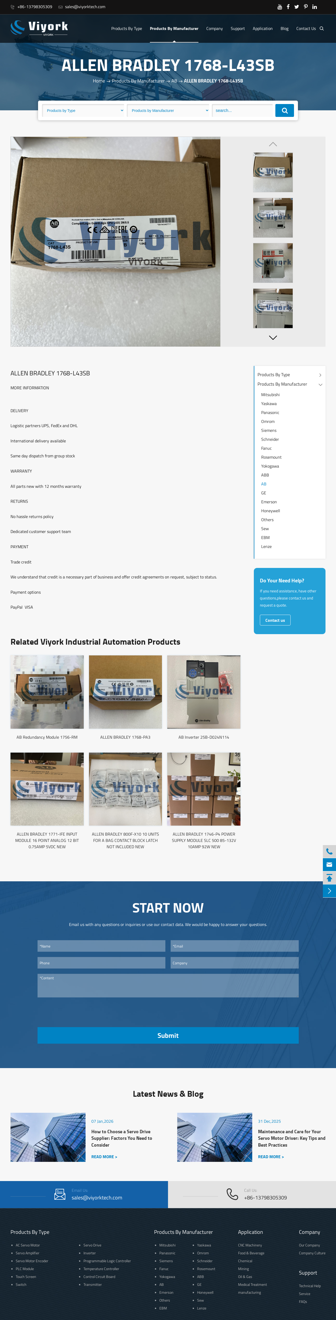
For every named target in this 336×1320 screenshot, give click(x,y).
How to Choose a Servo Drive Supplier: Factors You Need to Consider (121, 1138)
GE (263, 493)
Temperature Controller (101, 1268)
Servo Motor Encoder (32, 1261)
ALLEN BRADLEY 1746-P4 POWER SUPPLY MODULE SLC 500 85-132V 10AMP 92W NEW (204, 840)
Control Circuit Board (99, 1276)
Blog (284, 28)
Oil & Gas (245, 1276)
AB (174, 81)
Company (214, 28)
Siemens (268, 430)
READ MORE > (104, 1156)
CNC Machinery (250, 1245)
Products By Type (126, 28)
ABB (265, 475)
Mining (243, 1268)
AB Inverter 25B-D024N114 (203, 737)
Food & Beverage (251, 1253)
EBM (265, 537)
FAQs (303, 1301)
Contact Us (306, 28)
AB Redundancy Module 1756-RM (47, 737)
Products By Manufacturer (174, 28)
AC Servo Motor (28, 1245)
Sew (265, 528)
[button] (273, 337)
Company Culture (312, 1253)
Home (99, 81)
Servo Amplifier (27, 1253)
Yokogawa (270, 466)
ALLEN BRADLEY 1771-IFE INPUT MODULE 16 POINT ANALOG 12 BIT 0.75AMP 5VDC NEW (47, 840)
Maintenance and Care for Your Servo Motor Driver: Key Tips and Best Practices (292, 1138)
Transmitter (92, 1284)
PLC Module (25, 1268)
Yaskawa (269, 403)
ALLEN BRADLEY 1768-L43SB (213, 80)
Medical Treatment (252, 1284)
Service (304, 1293)
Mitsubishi (270, 394)
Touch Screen (26, 1276)
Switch (21, 1284)
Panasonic (270, 412)
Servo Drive (92, 1245)
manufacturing (249, 1292)
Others (267, 519)
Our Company (309, 1245)
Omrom (268, 421)
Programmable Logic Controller (107, 1261)
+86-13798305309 (31, 6)
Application (263, 28)
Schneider (270, 439)
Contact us (275, 620)
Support (238, 28)
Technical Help (310, 1285)
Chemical (245, 1261)
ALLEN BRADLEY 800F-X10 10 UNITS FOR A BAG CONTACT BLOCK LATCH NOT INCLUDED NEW (125, 840)
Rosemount (271, 457)
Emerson (269, 502)
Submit (168, 1035)
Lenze (266, 546)
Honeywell (270, 511)
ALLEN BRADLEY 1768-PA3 (125, 737)
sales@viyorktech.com (81, 6)
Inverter (89, 1253)
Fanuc (266, 448)
